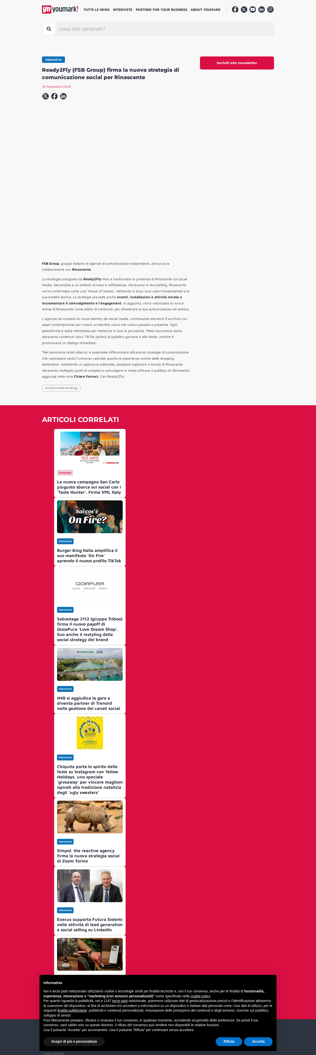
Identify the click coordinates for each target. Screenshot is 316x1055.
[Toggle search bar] (49, 29)
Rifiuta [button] (229, 1041)
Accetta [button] (258, 1041)
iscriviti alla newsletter (237, 63)
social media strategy (61, 338)
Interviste (122, 9)
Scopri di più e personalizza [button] (74, 1041)
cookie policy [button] (200, 996)
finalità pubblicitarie (72, 1010)
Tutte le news (96, 9)
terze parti (120, 1001)
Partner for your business (161, 9)
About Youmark (206, 9)
